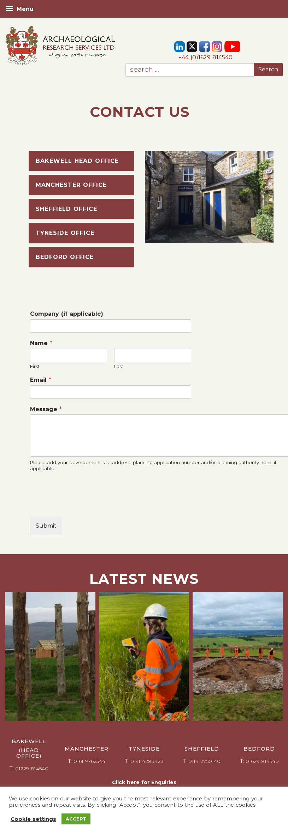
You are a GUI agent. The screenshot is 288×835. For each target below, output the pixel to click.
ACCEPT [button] (76, 819)
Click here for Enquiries (144, 782)
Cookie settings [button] (33, 819)
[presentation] (83, 505)
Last (118, 366)
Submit (46, 525)
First (35, 366)
